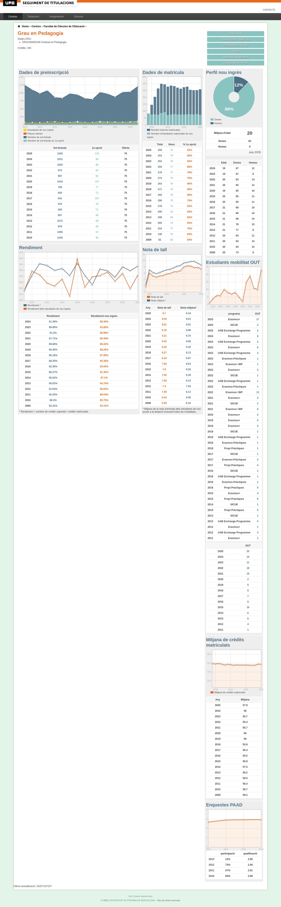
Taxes (235, 51)
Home (25, 26)
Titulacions (33, 16)
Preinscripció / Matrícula (235, 39)
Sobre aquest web (143, 896)
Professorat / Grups (235, 45)
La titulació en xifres (236, 62)
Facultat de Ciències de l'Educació (64, 26)
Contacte (269, 10)
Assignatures (57, 16)
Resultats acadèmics (235, 57)
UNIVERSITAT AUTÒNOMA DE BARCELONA (132, 900)
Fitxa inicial (235, 33)
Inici (130, 896)
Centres (13, 16)
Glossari (78, 16)
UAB (10, 3)
